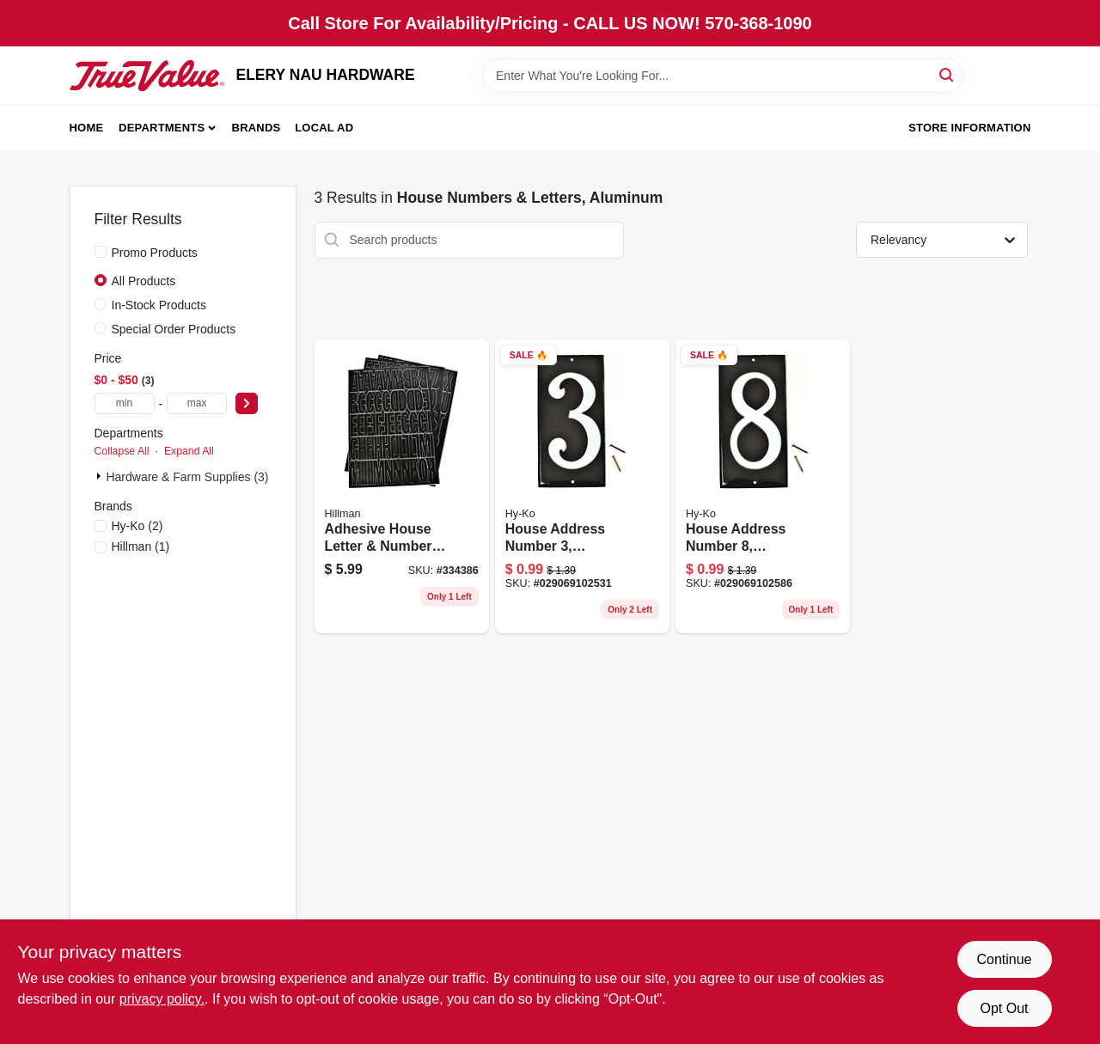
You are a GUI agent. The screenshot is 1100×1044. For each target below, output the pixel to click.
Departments (162, 127)
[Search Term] (722, 75)
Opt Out (1004, 1008)
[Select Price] (246, 403)
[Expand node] (100, 476)
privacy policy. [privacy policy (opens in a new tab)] (162, 999)
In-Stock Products (159, 305)
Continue (1003, 959)
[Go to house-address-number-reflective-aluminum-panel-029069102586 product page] (762, 486)
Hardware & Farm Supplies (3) (187, 477)
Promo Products (155, 252)
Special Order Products (174, 329)
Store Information (969, 127)
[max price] (197, 403)
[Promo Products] (101, 252)
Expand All (189, 451)
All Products (144, 281)
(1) (141, 546)
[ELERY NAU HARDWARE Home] (147, 75)
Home (87, 127)
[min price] (125, 403)
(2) (137, 526)
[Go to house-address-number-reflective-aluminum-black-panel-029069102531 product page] (582, 486)
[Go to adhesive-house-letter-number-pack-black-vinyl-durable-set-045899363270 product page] (402, 486)
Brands (256, 127)
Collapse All (122, 451)
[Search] (947, 74)
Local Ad (324, 127)
